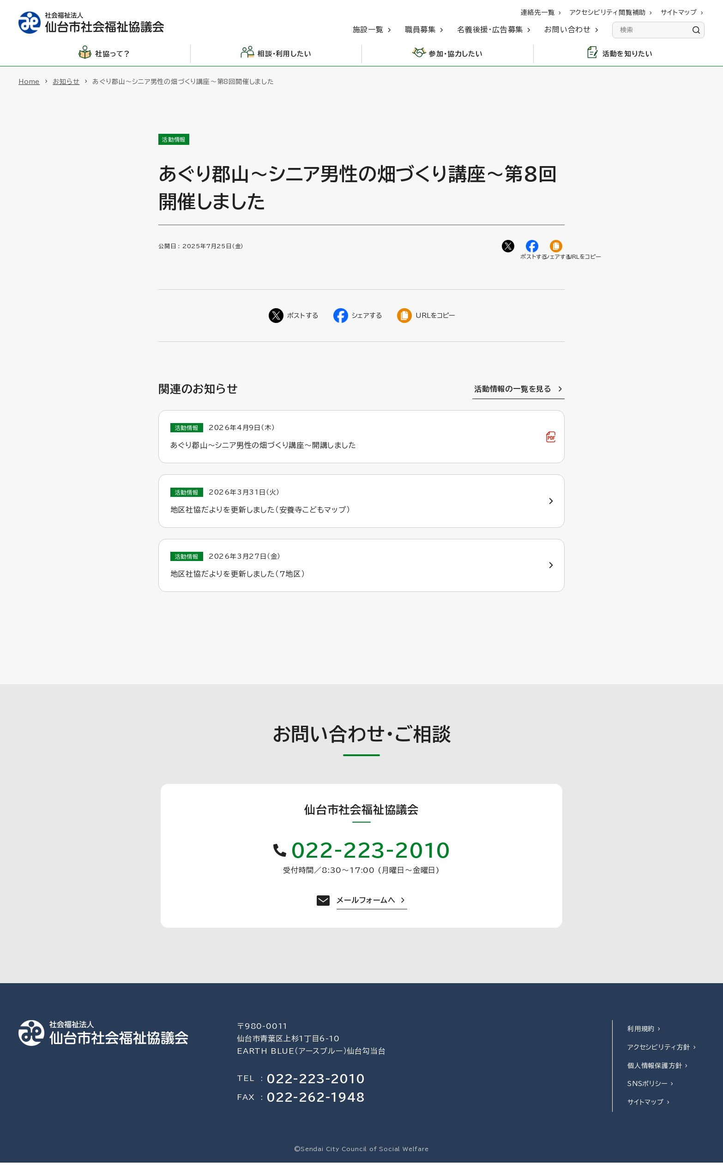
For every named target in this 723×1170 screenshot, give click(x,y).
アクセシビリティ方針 (658, 1054)
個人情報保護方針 (654, 1072)
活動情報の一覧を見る (513, 391)
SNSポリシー (647, 1091)
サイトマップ (645, 1109)
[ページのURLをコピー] (557, 247)
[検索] (696, 30)
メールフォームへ (366, 907)
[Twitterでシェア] (509, 247)
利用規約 (641, 1036)
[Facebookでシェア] (533, 247)
